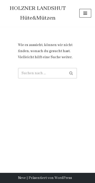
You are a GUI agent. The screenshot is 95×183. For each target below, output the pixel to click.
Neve (22, 178)
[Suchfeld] (42, 73)
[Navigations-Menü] (85, 13)
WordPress (63, 178)
